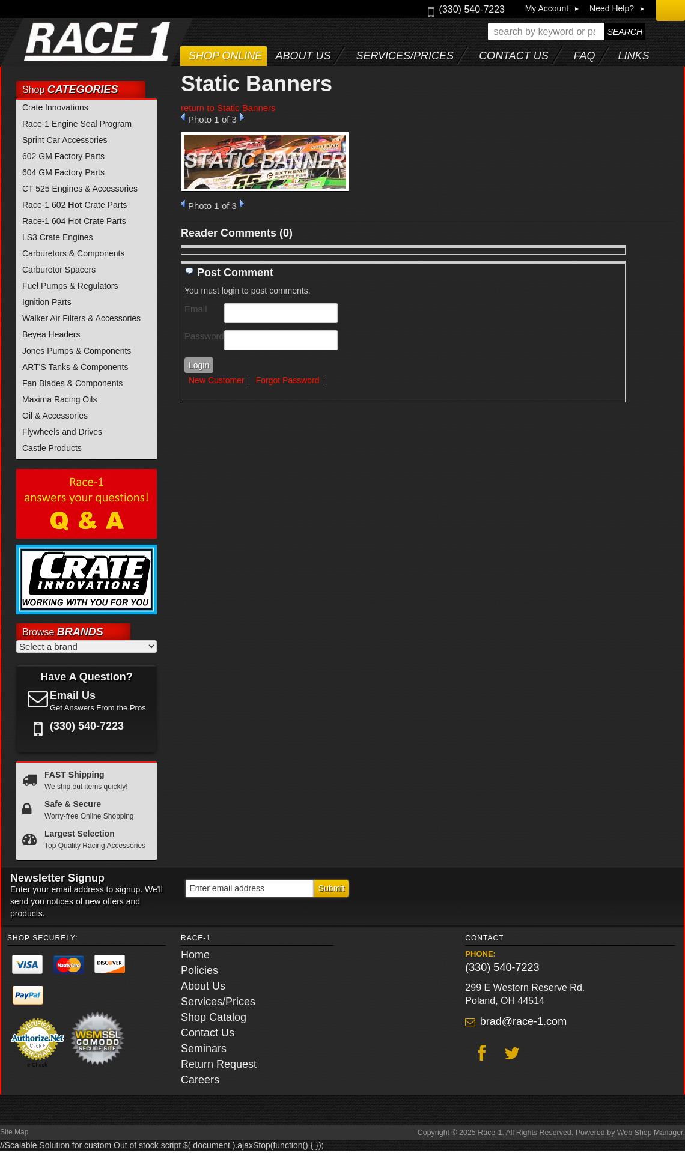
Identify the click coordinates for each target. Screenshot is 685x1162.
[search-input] (546, 31)
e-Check (37, 1065)
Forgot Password (288, 380)
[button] (566, 31)
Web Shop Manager (650, 1132)
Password (204, 336)
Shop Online (225, 56)
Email (195, 309)
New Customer (217, 380)
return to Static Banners (228, 108)
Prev (183, 117)
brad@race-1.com (523, 1021)
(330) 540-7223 (502, 967)
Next (242, 117)
